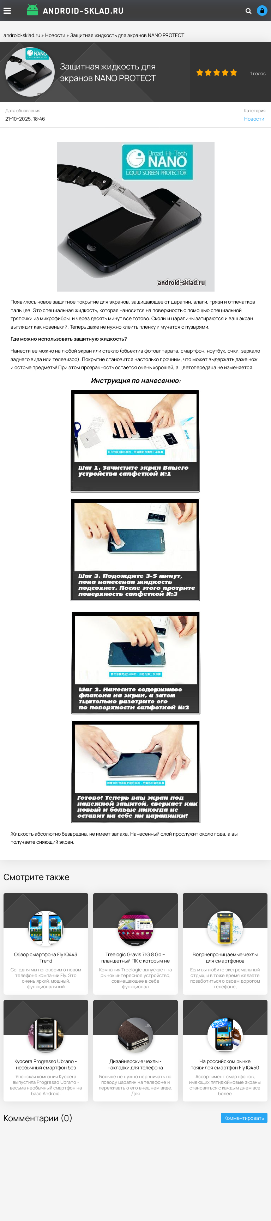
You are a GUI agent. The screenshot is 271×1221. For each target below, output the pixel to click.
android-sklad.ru (22, 35)
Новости (55, 35)
